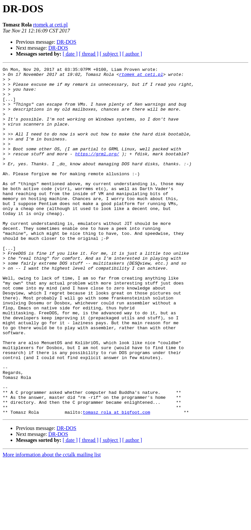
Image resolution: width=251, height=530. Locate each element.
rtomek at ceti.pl (50, 24)
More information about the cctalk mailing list (52, 524)
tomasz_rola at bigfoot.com (116, 482)
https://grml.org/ (97, 172)
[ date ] (70, 54)
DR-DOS (67, 42)
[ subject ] (110, 54)
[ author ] (132, 54)
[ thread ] (88, 54)
